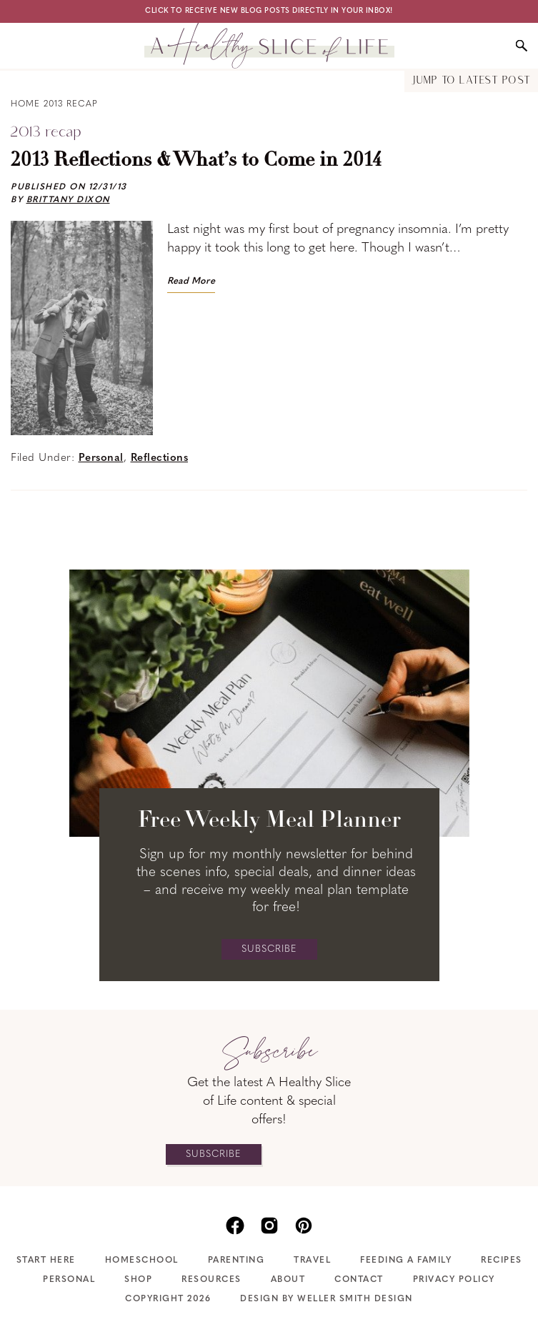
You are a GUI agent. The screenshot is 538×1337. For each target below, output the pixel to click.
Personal (101, 458)
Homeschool (142, 1260)
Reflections (160, 458)
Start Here (46, 1260)
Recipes (501, 1260)
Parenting (236, 1260)
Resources (211, 1280)
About (288, 1280)
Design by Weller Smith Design (326, 1299)
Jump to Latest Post (471, 81)
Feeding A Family (406, 1260)
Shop (138, 1280)
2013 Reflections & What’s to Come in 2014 (196, 161)
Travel (312, 1260)
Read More (191, 281)
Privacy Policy (454, 1280)
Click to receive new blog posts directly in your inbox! (269, 11)
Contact (359, 1280)
